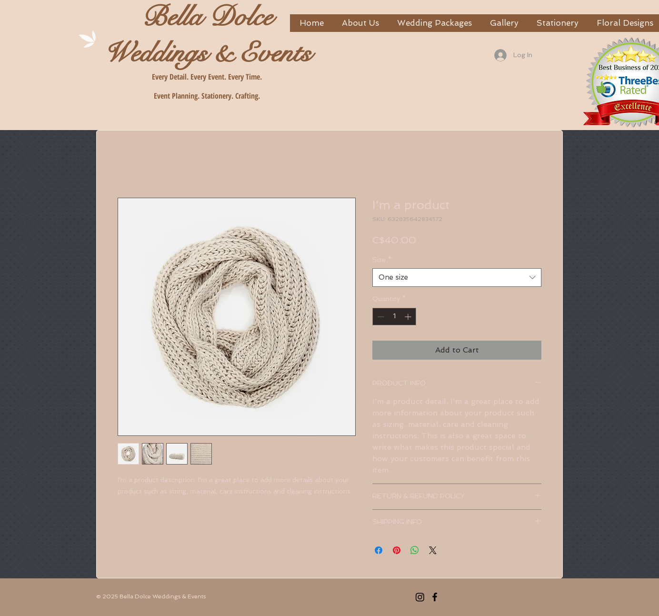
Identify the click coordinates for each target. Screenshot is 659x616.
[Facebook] (434, 597)
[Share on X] (433, 550)
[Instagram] (420, 597)
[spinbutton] (394, 316)
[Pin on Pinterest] (396, 550)
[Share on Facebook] (378, 550)
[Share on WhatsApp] (414, 550)
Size (381, 259)
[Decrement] (380, 316)
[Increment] (409, 316)
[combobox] (456, 277)
